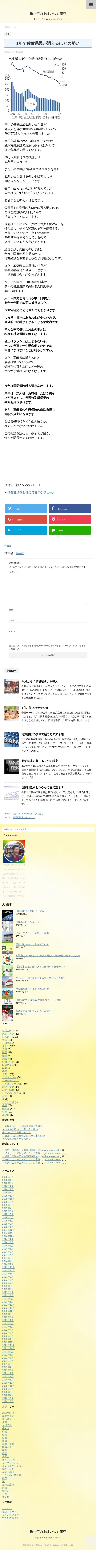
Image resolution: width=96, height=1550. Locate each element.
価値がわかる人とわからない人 (32, 944)
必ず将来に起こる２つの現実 (39, 760)
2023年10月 (8, 1273)
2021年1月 (8, 1376)
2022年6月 (8, 1323)
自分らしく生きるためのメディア (48, 1538)
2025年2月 (8, 1224)
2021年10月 (8, 1348)
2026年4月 (8, 1180)
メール (12, 620)
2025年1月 (8, 1227)
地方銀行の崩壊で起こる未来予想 (42, 734)
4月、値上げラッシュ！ (36, 707)
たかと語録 (8, 1102)
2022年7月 (8, 1320)
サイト (12, 631)
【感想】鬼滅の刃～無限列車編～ (20, 1150)
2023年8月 (8, 1280)
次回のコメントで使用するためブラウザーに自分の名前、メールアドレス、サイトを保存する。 (47, 647)
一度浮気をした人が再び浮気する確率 (22, 1126)
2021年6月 (8, 1361)
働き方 (5, 1108)
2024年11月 (8, 1233)
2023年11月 (8, 1270)
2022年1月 (8, 1339)
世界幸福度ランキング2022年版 (32, 989)
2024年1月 (8, 1264)
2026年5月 (8, 1177)
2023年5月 (8, 1289)
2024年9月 (8, 1239)
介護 (4, 1049)
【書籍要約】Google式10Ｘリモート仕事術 (38, 1000)
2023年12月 (8, 1267)
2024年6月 (8, 1248)
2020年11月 (8, 1383)
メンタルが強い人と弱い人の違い (20, 1129)
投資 (4, 1040)
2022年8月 (8, 1317)
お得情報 (7, 1043)
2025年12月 (8, 1192)
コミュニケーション (13, 1083)
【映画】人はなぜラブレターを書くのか (23, 1135)
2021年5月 (8, 1364)
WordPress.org (10, 1517)
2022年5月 (8, 1326)
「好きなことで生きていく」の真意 (21, 1153)
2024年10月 (8, 1236)
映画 (4, 1052)
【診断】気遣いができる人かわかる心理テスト (40, 966)
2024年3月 (8, 1258)
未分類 (5, 1115)
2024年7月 (8, 1245)
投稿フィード (9, 1511)
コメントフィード (11, 1514)
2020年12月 (8, 1379)
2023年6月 (8, 1286)
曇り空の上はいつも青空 (48, 14)
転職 (4, 1055)
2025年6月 (8, 1211)
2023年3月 (8, 1295)
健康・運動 (8, 1062)
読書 (4, 1058)
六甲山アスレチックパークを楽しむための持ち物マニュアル (48, 955)
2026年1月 (8, 1189)
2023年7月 (8, 1283)
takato (20, 553)
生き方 (5, 1046)
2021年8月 (8, 1354)
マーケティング (10, 1080)
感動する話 (8, 1033)
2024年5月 (8, 1252)
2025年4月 (8, 1217)
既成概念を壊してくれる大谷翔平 (33, 1011)
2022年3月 (8, 1333)
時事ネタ (7, 1065)
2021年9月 (8, 1351)
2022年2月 (8, 1336)
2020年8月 (8, 1392)
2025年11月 (8, 1195)
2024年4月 (8, 1255)
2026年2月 (8, 1186)
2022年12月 (8, 1305)
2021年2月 (8, 1373)
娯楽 (4, 1071)
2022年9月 (8, 1314)
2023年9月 (8, 1277)
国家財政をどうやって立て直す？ (42, 787)
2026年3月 (8, 1183)
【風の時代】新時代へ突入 (30, 911)
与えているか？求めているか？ (28, 813)
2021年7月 (8, 1358)
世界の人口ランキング (27, 922)
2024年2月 (8, 1261)
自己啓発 (7, 1037)
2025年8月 (8, 1205)
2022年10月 (8, 1311)
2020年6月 (8, 1398)
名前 (11, 610)
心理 (4, 1111)
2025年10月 (8, 1199)
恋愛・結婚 (8, 1090)
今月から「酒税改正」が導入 (39, 681)
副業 (4, 1068)
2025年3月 (8, 1220)
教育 (4, 1096)
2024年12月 (8, 1230)
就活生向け (8, 1030)
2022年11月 (8, 1308)
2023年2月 (8, 1298)
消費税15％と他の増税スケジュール (31, 492)
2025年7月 (8, 1208)
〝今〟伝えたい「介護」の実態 (32, 933)
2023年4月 (8, 1292)
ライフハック (9, 1077)
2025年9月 (8, 1202)
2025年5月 (8, 1214)
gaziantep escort (50, 1150)
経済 (9, 546)
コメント (14, 572)
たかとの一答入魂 (11, 1093)
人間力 (5, 1074)
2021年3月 (8, 1370)
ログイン (7, 1508)
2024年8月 (8, 1242)
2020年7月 (8, 1395)
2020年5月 (8, 1401)
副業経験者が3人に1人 (24, 817)
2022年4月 (8, 1330)
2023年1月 (8, 1301)
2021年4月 (8, 1367)
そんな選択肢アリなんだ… (16, 1138)
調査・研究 (8, 1086)
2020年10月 (8, 1386)
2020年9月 (8, 1389)
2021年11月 (8, 1345)
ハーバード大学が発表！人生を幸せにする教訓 (40, 978)
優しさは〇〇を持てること (16, 1132)
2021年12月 (8, 1342)
